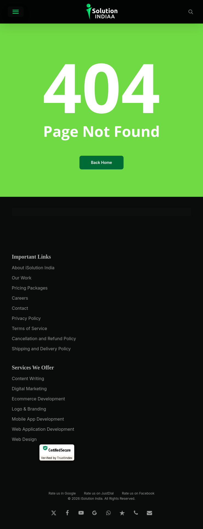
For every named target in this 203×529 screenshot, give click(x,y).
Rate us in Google (62, 493)
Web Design (24, 439)
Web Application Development (43, 429)
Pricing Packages (30, 288)
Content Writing (28, 378)
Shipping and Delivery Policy (41, 348)
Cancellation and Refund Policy (44, 338)
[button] (16, 12)
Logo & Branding (29, 409)
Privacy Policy (26, 318)
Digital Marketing (29, 388)
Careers (20, 298)
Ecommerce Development (38, 398)
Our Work (22, 278)
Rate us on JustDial (99, 493)
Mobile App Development (38, 419)
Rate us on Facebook (138, 493)
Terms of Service (29, 328)
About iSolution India (33, 267)
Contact (20, 308)
